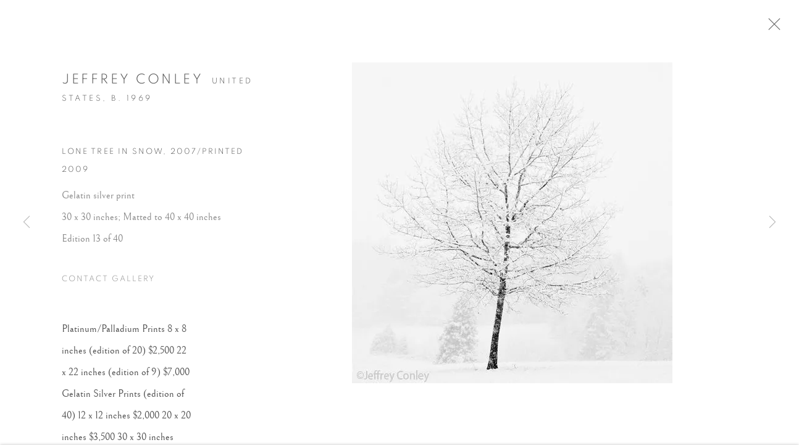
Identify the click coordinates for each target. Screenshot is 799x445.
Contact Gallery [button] (108, 282)
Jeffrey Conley (132, 81)
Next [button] (772, 222)
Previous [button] (26, 222)
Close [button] (777, 28)
